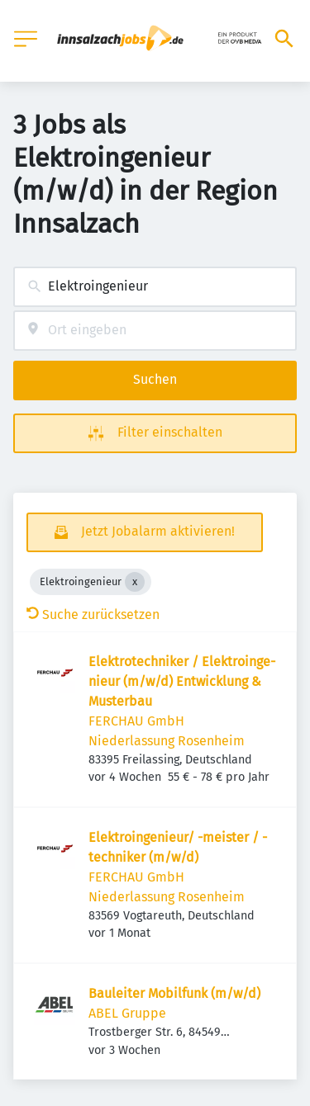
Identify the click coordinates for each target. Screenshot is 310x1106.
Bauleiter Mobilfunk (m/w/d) (174, 993)
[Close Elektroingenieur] (135, 582)
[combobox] (155, 287)
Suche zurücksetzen (93, 614)
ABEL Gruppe (127, 1013)
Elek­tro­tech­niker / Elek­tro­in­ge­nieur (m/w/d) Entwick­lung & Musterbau (181, 681)
